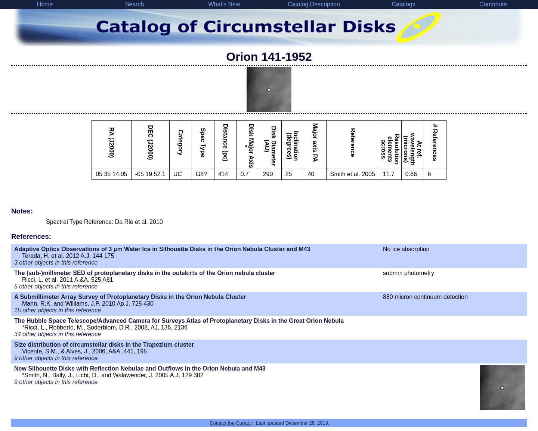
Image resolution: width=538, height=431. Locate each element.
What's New (224, 4)
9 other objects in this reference (56, 358)
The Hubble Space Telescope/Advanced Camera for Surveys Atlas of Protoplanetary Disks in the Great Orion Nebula (179, 321)
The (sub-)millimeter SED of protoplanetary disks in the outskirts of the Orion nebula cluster (144, 273)
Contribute (493, 4)
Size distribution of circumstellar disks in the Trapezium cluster (104, 344)
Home (45, 4)
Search (134, 4)
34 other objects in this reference (57, 334)
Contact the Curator (231, 423)
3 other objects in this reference (56, 262)
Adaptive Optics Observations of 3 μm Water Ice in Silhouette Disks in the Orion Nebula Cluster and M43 (162, 249)
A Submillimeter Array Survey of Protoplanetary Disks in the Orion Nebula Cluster (130, 297)
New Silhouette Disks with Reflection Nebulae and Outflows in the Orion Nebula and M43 (140, 368)
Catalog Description (314, 4)
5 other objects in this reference (56, 286)
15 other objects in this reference (57, 310)
